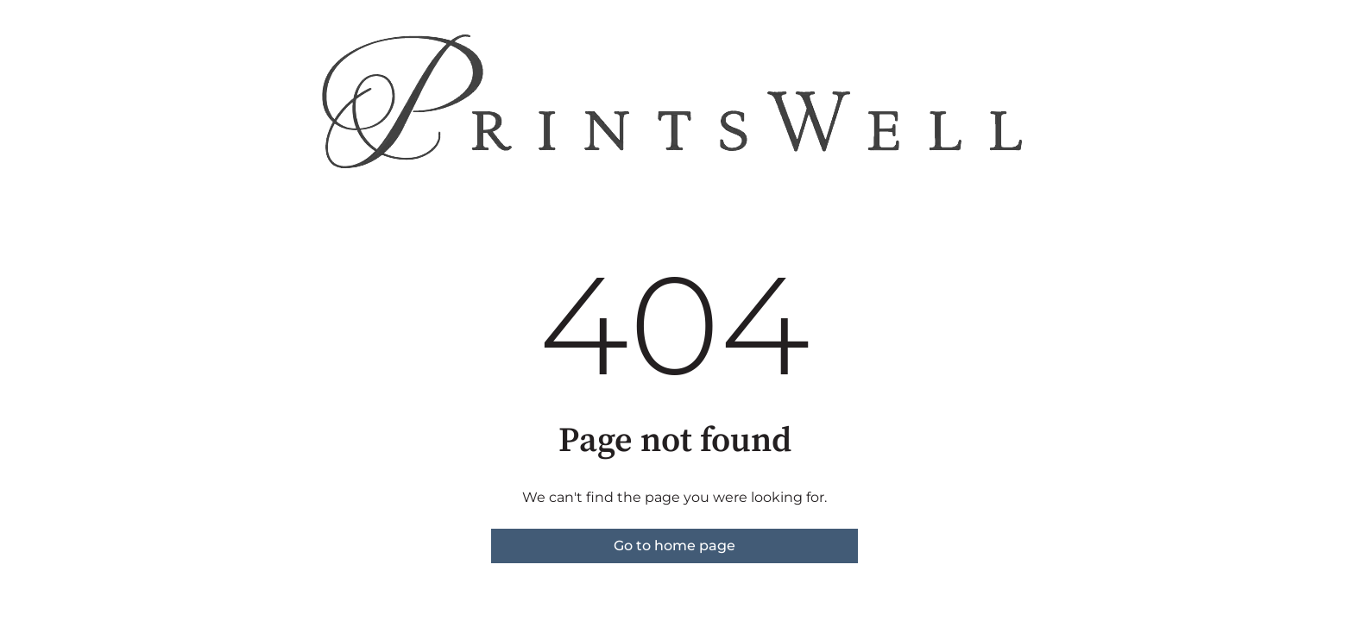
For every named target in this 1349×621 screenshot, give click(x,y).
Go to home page (674, 545)
